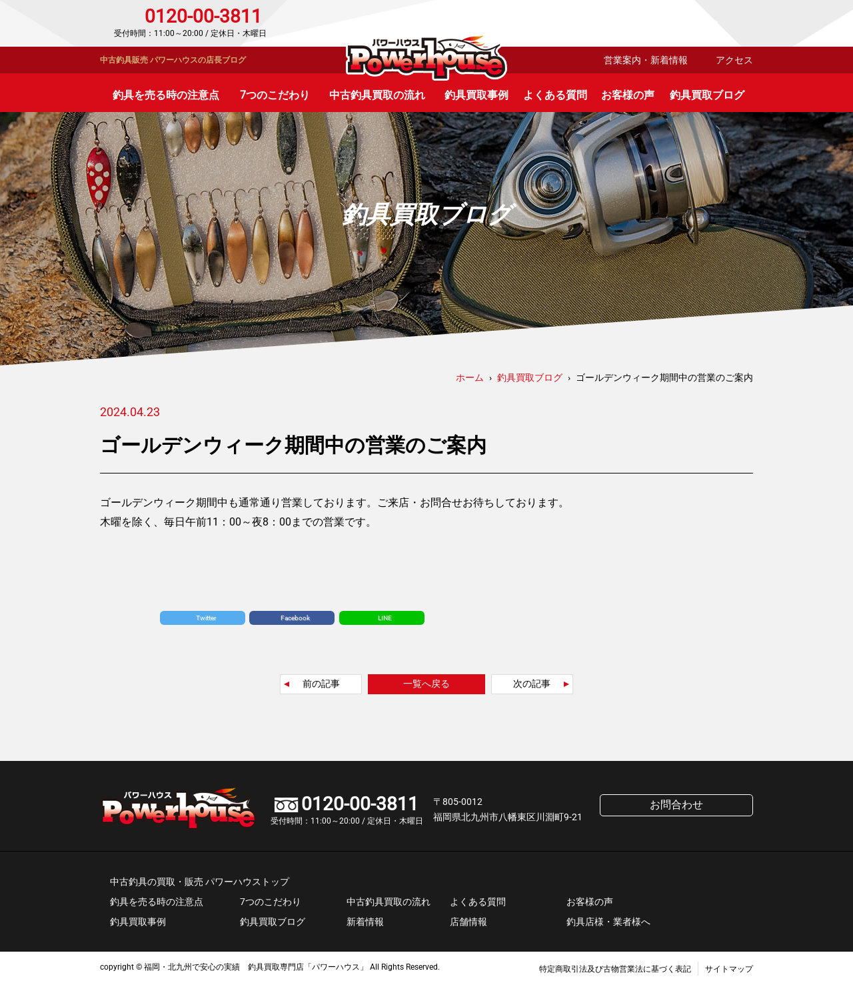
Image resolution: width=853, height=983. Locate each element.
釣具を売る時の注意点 (166, 95)
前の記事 (321, 683)
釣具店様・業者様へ (608, 921)
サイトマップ (729, 969)
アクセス (734, 60)
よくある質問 (555, 95)
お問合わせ (696, 23)
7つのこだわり (275, 95)
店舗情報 (468, 921)
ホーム (470, 377)
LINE (385, 618)
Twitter (206, 618)
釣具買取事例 (476, 95)
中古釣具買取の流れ (377, 95)
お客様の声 (627, 95)
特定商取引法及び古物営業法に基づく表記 (615, 969)
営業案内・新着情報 (646, 60)
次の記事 (531, 683)
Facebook (295, 618)
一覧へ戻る (426, 683)
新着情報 (365, 921)
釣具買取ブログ (707, 95)
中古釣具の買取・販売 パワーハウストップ (199, 881)
